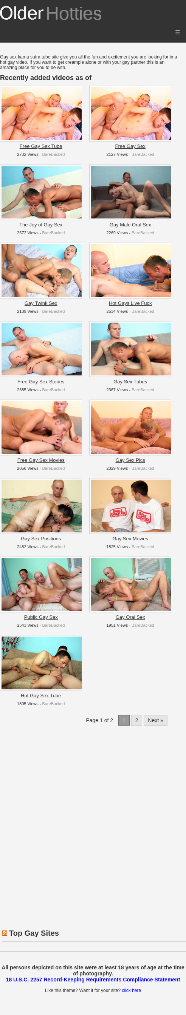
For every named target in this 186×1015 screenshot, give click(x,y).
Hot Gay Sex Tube (41, 695)
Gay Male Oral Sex (130, 225)
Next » (155, 720)
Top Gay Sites (34, 933)
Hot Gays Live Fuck (130, 303)
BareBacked (53, 154)
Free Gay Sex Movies (41, 460)
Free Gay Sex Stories (40, 381)
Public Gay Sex (41, 617)
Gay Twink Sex (41, 303)
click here (131, 990)
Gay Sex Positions (41, 538)
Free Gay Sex (130, 146)
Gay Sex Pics (130, 460)
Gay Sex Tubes (130, 381)
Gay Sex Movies (130, 538)
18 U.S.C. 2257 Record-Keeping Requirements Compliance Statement (93, 980)
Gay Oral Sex (130, 617)
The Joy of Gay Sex (40, 225)
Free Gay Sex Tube (41, 146)
